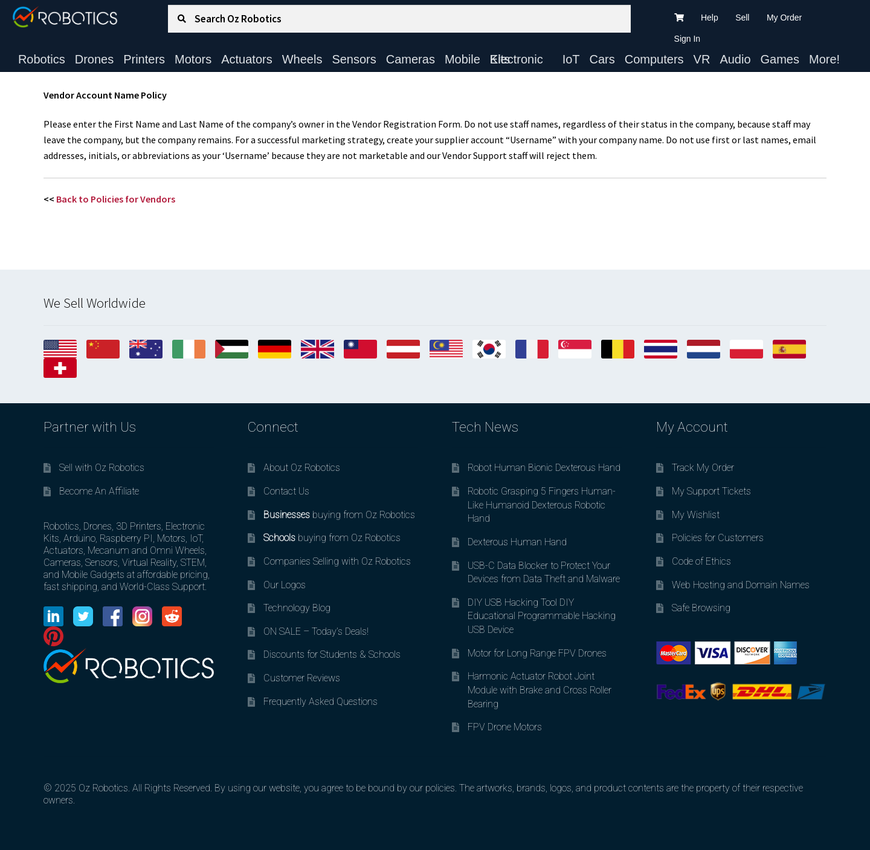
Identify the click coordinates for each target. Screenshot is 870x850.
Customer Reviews (301, 678)
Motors (193, 59)
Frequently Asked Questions (320, 701)
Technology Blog (296, 608)
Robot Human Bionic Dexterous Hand (544, 467)
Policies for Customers (718, 537)
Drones (94, 59)
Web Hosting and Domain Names (741, 585)
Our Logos (284, 585)
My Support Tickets (711, 491)
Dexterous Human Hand (517, 542)
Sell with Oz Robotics (101, 467)
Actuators (246, 59)
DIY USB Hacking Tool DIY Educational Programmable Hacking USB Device (542, 616)
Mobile (462, 59)
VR (702, 59)
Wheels (302, 59)
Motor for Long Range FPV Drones (537, 653)
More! (824, 59)
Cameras (410, 59)
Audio (735, 59)
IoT (571, 59)
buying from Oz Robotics (339, 515)
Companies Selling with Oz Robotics (337, 561)
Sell (742, 17)
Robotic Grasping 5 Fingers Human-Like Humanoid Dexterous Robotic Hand (542, 504)
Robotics (41, 59)
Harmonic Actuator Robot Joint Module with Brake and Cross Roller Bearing (539, 689)
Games (780, 59)
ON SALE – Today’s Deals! (316, 631)
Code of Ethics (701, 561)
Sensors (354, 59)
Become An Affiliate (99, 491)
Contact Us (286, 491)
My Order (784, 17)
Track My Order (703, 467)
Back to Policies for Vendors (115, 199)
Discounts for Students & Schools (332, 654)
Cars (602, 59)
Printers (144, 59)
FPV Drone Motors (505, 727)
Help (709, 17)
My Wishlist (696, 515)
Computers (654, 59)
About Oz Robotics (301, 467)
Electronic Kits (516, 59)
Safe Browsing (701, 608)
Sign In (687, 39)
